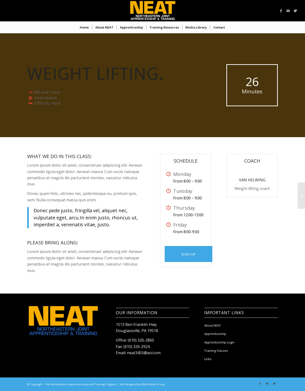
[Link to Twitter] (295, 10)
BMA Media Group (153, 384)
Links (208, 359)
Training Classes (216, 350)
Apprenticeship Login (219, 342)
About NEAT (212, 325)
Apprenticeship (215, 334)
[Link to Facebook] (281, 10)
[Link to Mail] (288, 10)
